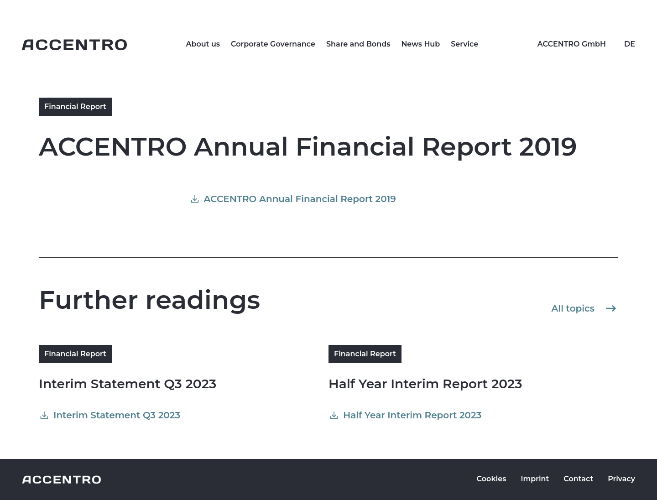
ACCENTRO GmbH (571, 44)
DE (629, 44)
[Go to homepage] (74, 44)
